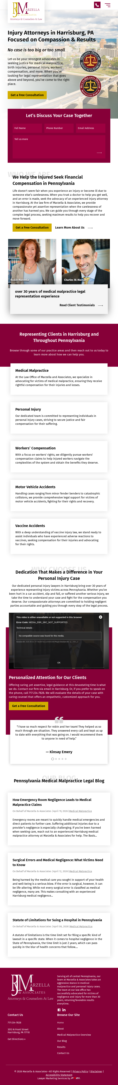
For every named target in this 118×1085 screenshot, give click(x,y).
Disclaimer (96, 1071)
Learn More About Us (74, 227)
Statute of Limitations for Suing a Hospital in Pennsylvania (57, 920)
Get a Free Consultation (27, 95)
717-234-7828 (36, 693)
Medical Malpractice (80, 811)
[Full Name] (27, 128)
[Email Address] (90, 128)
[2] (59, 759)
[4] (66, 759)
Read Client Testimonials (81, 305)
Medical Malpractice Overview (74, 1034)
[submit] (99, 152)
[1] (56, 759)
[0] (52, 759)
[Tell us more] (59, 146)
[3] (62, 759)
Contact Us (63, 1053)
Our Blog (62, 1040)
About (60, 1028)
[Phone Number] (59, 128)
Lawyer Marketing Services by (58, 1078)
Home (60, 1022)
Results (61, 1047)
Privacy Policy (80, 1071)
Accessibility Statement (59, 1075)
